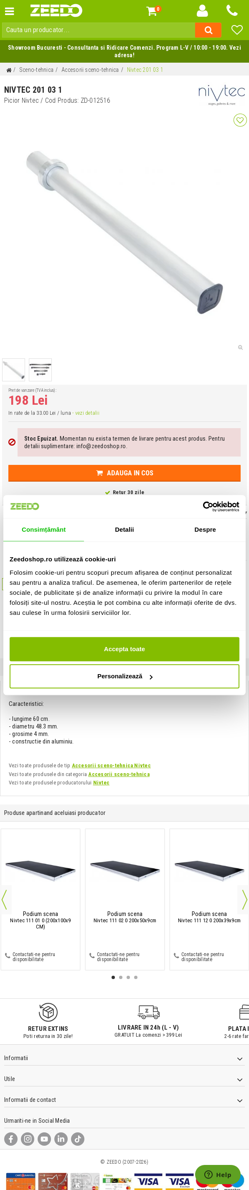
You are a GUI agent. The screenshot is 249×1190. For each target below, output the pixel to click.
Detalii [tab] (124, 529)
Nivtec (101, 782)
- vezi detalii (85, 413)
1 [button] (113, 977)
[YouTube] (44, 1139)
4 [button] (135, 977)
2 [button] (120, 977)
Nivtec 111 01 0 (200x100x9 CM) (40, 920)
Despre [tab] (205, 529)
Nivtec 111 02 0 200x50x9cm (125, 917)
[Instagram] (27, 1139)
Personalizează (124, 676)
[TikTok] (77, 1139)
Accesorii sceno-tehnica (119, 774)
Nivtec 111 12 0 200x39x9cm (209, 917)
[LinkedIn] (61, 1139)
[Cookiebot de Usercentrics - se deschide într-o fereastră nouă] (202, 506)
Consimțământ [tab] (44, 529)
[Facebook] (11, 1139)
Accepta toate (124, 648)
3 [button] (128, 977)
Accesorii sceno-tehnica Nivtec (111, 765)
